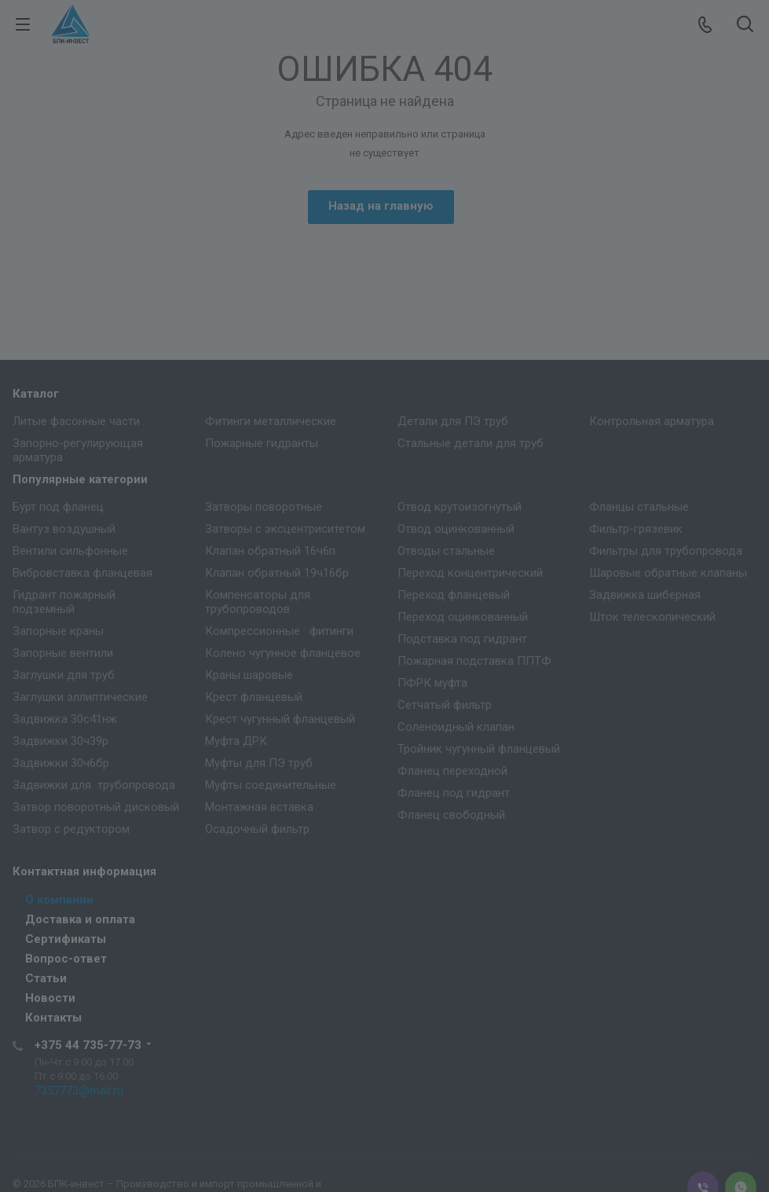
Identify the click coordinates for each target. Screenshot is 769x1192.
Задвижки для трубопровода (94, 785)
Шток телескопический (652, 617)
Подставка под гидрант (462, 639)
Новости (50, 998)
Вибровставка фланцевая (82, 573)
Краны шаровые (249, 675)
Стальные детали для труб (470, 443)
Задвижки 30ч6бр (61, 763)
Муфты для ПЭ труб (259, 763)
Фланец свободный (451, 815)
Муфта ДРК (236, 741)
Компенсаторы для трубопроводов (257, 602)
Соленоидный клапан (455, 727)
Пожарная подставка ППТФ (474, 661)
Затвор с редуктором (71, 829)
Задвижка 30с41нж (65, 719)
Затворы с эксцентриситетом (285, 529)
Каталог (36, 394)
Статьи (46, 978)
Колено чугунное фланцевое (283, 653)
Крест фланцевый (253, 697)
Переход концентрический (470, 573)
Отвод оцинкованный (455, 529)
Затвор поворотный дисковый (96, 807)
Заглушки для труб (64, 675)
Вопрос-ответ (66, 959)
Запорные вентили (63, 653)
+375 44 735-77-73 (88, 1045)
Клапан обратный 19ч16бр (277, 573)
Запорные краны (58, 631)
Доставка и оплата (80, 919)
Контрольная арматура (651, 421)
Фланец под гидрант (453, 793)
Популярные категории (80, 479)
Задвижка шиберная (645, 595)
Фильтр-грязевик (636, 529)
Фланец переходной (452, 771)
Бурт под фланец (58, 507)
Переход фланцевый (453, 595)
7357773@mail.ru (79, 1091)
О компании (59, 900)
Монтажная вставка (259, 807)
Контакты (53, 1017)
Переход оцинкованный (462, 617)
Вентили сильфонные (70, 551)
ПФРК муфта (432, 683)
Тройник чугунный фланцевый (478, 749)
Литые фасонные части (76, 421)
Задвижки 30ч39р (60, 741)
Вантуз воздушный (64, 529)
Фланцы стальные (639, 507)
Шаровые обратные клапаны (668, 573)
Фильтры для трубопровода (665, 551)
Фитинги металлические (270, 421)
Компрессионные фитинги (279, 631)
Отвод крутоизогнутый (459, 507)
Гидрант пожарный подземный (64, 602)
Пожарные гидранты (261, 443)
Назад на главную (381, 206)
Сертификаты (65, 939)
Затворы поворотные (263, 507)
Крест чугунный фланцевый (280, 719)
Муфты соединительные (270, 785)
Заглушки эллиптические (80, 697)
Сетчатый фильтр (444, 705)
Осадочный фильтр (257, 829)
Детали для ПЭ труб (452, 421)
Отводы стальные (446, 551)
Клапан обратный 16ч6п (270, 551)
